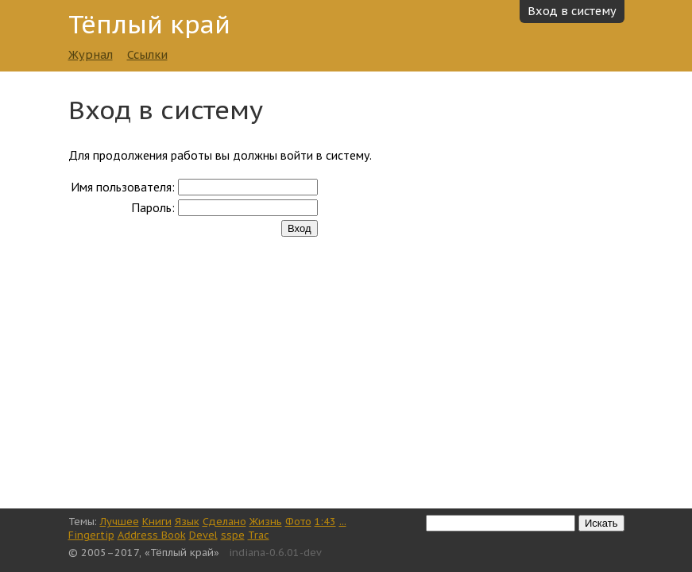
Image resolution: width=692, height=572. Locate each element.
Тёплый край (149, 24)
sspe (233, 535)
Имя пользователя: (123, 187)
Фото (298, 521)
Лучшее (119, 521)
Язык (187, 521)
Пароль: (153, 207)
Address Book (152, 535)
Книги (157, 521)
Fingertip (91, 535)
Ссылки (147, 54)
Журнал (90, 54)
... (342, 521)
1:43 (325, 521)
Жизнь (265, 521)
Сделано (224, 521)
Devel (203, 535)
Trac (258, 535)
